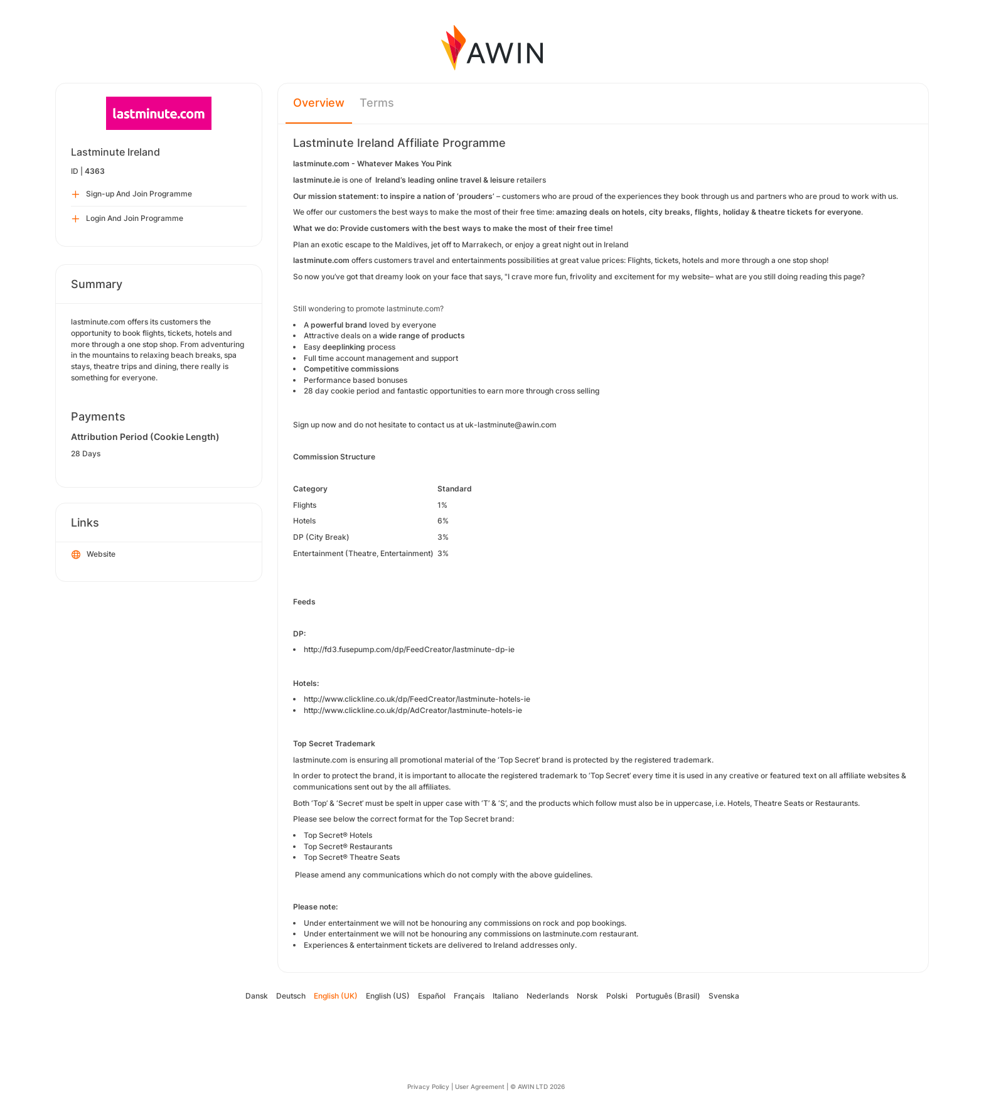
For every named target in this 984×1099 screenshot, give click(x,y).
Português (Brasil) (668, 995)
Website (93, 555)
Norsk (587, 995)
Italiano (505, 995)
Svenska (724, 995)
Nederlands (548, 995)
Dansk (256, 995)
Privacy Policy (428, 1086)
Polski (617, 995)
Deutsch (291, 995)
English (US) (388, 995)
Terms (377, 102)
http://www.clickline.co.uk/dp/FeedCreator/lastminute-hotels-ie (417, 699)
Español (432, 995)
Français (469, 995)
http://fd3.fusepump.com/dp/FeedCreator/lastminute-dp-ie (409, 649)
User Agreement (480, 1086)
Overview (319, 102)
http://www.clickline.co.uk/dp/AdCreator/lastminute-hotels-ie (413, 710)
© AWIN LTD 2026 (537, 1086)
